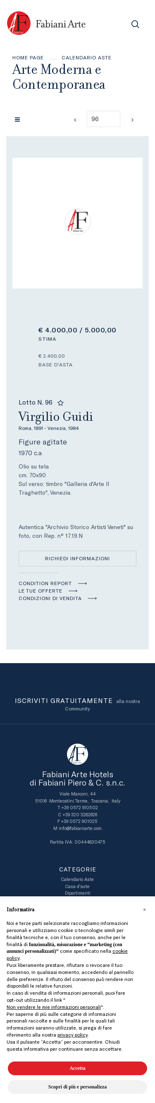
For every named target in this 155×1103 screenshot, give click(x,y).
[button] (144, 909)
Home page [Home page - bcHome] (28, 58)
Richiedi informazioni (77, 558)
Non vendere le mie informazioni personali (54, 1007)
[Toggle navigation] (116, 24)
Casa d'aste (77, 886)
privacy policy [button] (72, 1035)
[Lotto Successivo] (132, 119)
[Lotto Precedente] (74, 119)
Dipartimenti (78, 893)
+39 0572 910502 (79, 807)
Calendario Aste (87, 58)
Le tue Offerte (40, 591)
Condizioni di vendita (50, 598)
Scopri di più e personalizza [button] (77, 1087)
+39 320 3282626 (79, 814)
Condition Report (45, 583)
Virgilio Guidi (77, 419)
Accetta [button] (77, 1068)
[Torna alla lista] (19, 119)
